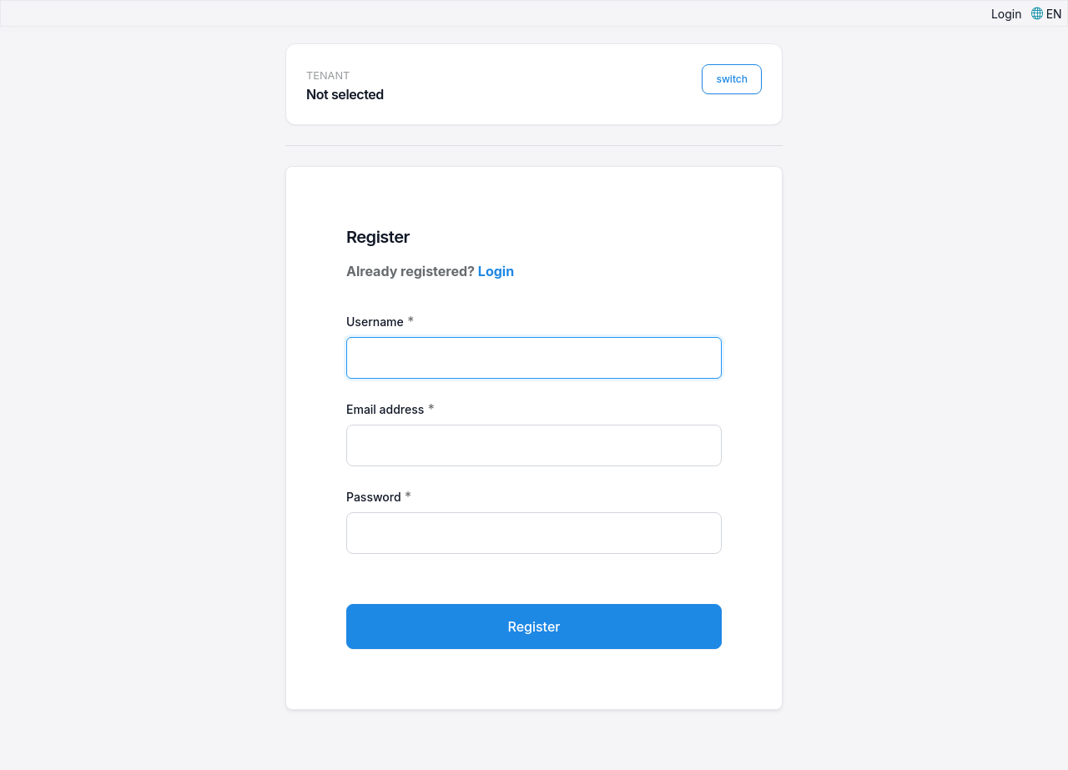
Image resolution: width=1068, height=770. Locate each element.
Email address (385, 409)
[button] (1046, 14)
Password (373, 497)
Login (496, 271)
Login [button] (1006, 14)
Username (375, 322)
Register (534, 626)
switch (732, 79)
